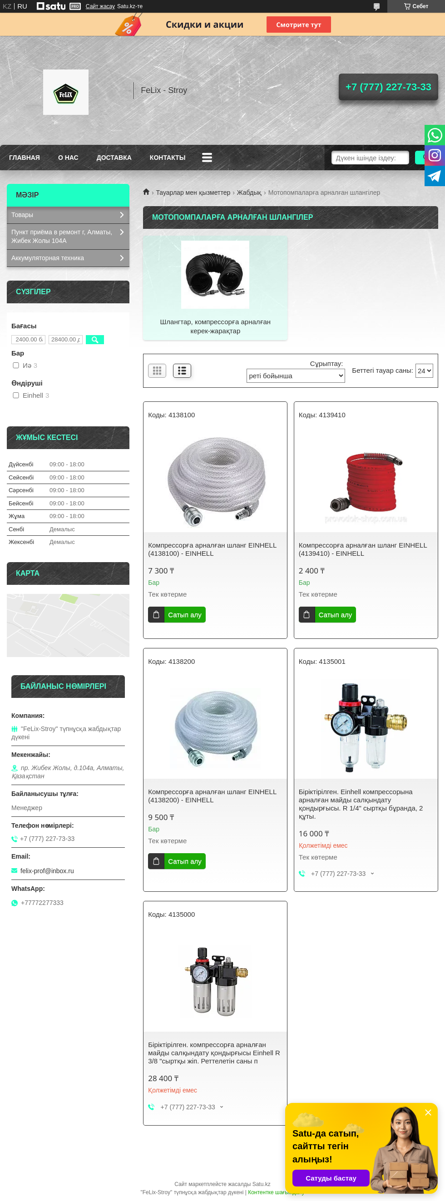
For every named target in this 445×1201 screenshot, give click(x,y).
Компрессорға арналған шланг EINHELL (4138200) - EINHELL (212, 796)
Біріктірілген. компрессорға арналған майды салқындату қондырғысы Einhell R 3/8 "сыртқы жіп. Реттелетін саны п (214, 1053)
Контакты (167, 157)
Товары (22, 214)
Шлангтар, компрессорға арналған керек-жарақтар (215, 326)
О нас (68, 157)
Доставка (114, 157)
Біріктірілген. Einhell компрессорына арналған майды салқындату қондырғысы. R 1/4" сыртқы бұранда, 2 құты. (361, 804)
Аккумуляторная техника (47, 258)
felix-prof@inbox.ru (47, 871)
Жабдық (249, 192)
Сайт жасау (100, 6)
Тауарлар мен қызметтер (193, 192)
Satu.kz (261, 1184)
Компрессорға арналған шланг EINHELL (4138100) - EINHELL (212, 549)
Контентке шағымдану (276, 1192)
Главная (24, 157)
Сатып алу (185, 614)
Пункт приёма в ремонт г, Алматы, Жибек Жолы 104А (61, 236)
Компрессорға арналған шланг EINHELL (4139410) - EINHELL (363, 549)
